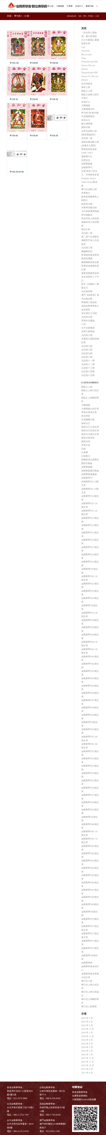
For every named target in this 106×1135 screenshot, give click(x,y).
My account (86, 54)
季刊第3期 (34, 136)
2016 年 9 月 (87, 1040)
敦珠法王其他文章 (90, 430)
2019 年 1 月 (87, 1032)
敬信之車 (85, 229)
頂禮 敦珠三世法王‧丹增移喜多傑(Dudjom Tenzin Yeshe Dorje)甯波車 (90, 178)
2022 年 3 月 (87, 1025)
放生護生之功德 (89, 313)
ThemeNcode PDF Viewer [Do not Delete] (89, 65)
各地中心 (85, 102)
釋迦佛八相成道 (89, 302)
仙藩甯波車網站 (80, 1096)
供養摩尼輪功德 (89, 207)
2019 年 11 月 (87, 1029)
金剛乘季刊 (86, 167)
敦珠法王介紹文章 (90, 427)
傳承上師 (85, 87)
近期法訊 (85, 160)
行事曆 (84, 452)
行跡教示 (85, 456)
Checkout (85, 51)
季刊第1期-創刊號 (17, 172)
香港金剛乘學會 (80, 1092)
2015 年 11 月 (87, 1062)
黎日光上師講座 (89, 1006)
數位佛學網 (86, 124)
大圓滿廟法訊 (88, 109)
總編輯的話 (86, 251)
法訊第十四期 (88, 371)
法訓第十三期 (88, 368)
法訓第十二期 (88, 364)
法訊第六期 (86, 335)
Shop (83, 58)
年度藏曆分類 (88, 419)
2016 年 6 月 (87, 1043)
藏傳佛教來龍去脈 (90, 262)
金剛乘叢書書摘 (89, 474)
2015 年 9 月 (87, 1069)
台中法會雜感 (88, 328)
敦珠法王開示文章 (90, 434)
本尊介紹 (85, 445)
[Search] (97, 6)
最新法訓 (85, 441)
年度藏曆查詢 (88, 116)
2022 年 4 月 (87, 1021)
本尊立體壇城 (88, 331)
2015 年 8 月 (87, 1073)
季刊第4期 (14, 136)
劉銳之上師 (86, 91)
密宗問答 (85, 416)
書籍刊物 (85, 127)
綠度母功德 (86, 204)
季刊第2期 (54, 136)
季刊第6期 (34, 99)
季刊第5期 (54, 99)
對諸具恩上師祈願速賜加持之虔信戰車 (90, 222)
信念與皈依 (86, 83)
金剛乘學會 (86, 963)
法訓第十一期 (88, 360)
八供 (83, 324)
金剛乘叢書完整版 (90, 470)
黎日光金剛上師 (89, 189)
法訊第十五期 (88, 375)
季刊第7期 (14, 99)
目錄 (83, 449)
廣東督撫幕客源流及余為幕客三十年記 (90, 277)
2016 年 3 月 (87, 1047)
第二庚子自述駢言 (90, 237)
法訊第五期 (86, 317)
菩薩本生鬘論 (88, 320)
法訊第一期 (86, 138)
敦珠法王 (85, 120)
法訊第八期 (86, 349)
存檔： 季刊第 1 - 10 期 (18, 16)
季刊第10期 (14, 63)
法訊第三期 (86, 247)
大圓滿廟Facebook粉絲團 (84, 1099)
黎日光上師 (86, 981)
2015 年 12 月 (87, 1058)
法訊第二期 (86, 233)
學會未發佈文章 (89, 412)
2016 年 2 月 (87, 1051)
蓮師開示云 (86, 156)
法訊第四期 (86, 291)
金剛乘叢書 (86, 164)
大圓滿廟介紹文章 (90, 408)
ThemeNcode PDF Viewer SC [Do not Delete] (89, 76)
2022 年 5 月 (87, 1018)
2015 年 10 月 (87, 1065)
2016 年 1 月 (87, 1054)
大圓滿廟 (85, 105)
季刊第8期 (54, 63)
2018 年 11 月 (87, 1036)
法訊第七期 (86, 346)
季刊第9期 (34, 63)
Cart (83, 47)
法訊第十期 (86, 357)
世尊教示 (85, 193)
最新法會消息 (88, 438)
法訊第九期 (86, 353)
